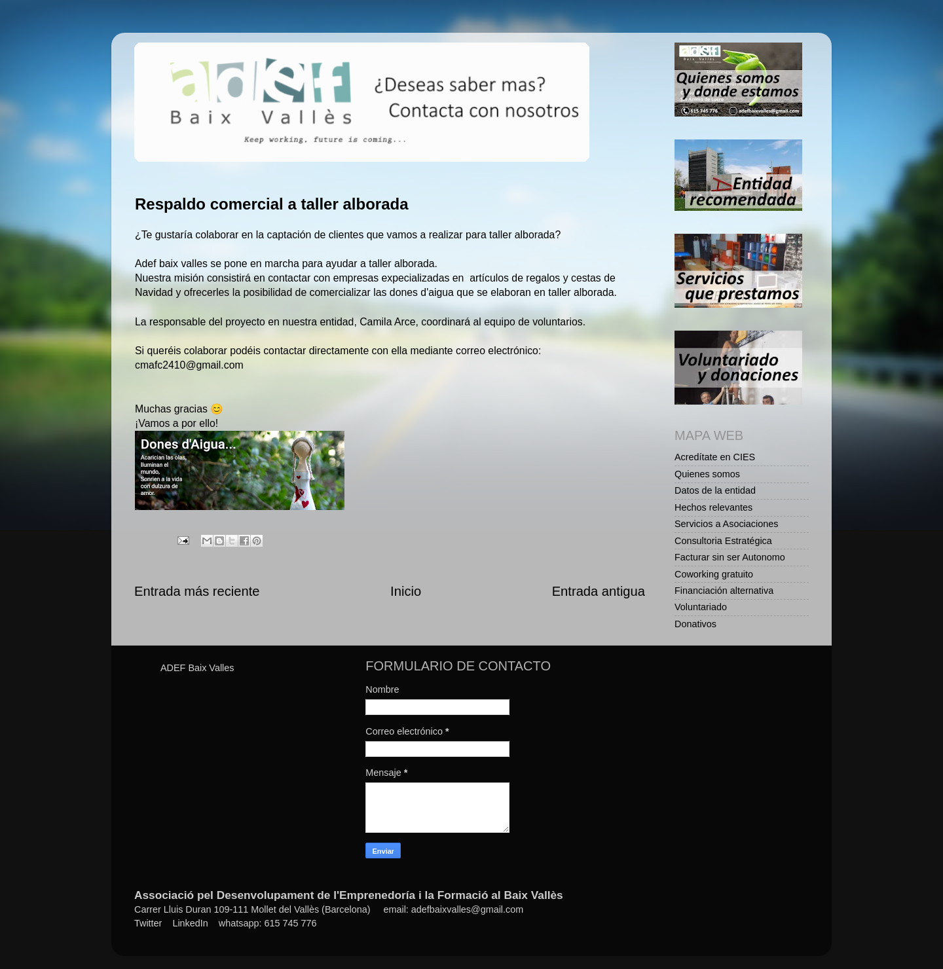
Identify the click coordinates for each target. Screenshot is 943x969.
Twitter (148, 923)
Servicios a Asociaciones (726, 524)
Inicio (405, 591)
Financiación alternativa (724, 590)
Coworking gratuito (714, 574)
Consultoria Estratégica (723, 541)
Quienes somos (707, 474)
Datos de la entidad (715, 490)
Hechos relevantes (713, 507)
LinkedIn (190, 923)
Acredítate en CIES (715, 457)
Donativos (695, 624)
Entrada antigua (598, 591)
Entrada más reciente (197, 591)
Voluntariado (701, 607)
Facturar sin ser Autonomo (730, 557)
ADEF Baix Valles (197, 668)
